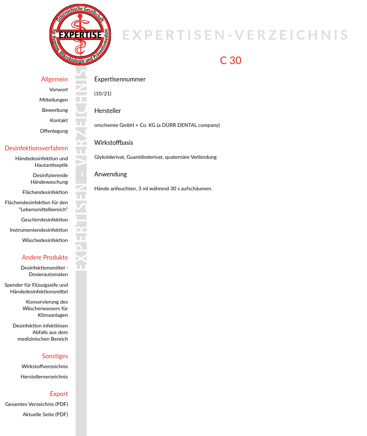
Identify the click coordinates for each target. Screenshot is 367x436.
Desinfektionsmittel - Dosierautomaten (44, 270)
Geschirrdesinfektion (44, 219)
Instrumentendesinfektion (39, 230)
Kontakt (59, 120)
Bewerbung (55, 110)
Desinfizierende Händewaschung (49, 178)
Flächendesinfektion (45, 192)
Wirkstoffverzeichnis (45, 366)
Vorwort (59, 89)
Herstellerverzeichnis (44, 376)
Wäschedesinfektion (45, 240)
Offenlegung (54, 131)
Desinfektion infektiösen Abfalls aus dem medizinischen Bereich (40, 332)
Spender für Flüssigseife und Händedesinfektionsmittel (36, 288)
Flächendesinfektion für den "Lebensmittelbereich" (36, 205)
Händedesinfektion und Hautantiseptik (41, 161)
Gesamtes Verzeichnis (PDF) (36, 404)
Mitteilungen (53, 99)
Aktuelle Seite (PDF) (45, 414)
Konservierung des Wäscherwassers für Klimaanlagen (45, 308)
